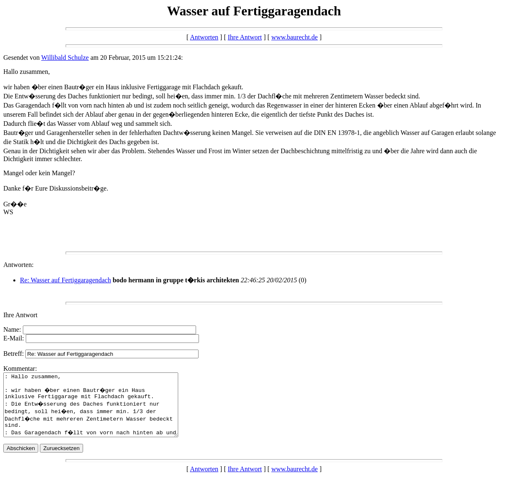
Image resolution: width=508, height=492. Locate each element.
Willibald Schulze (64, 57)
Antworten (204, 37)
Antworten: (18, 264)
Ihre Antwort (245, 37)
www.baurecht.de (294, 37)
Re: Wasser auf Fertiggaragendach (65, 280)
